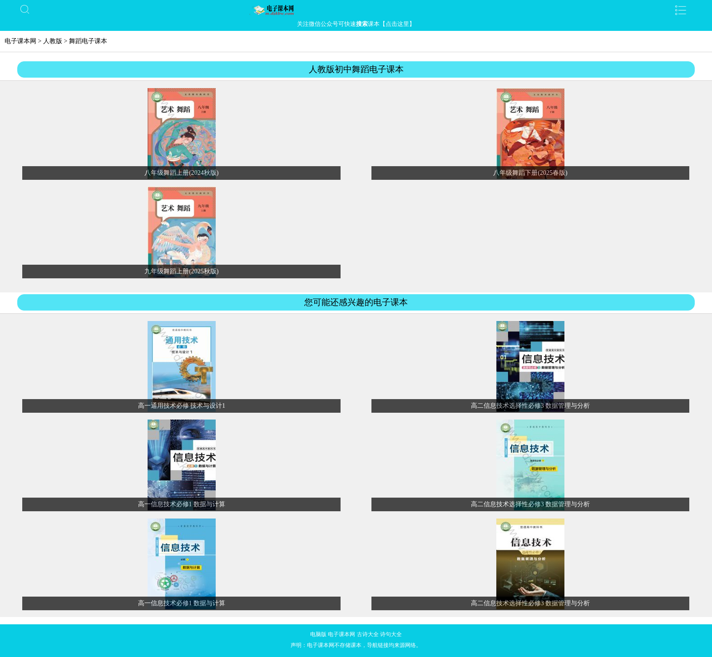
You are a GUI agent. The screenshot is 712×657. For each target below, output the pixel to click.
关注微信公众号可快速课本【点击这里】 (356, 23)
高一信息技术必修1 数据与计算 (182, 504)
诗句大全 (391, 634)
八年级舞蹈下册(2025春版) (530, 172)
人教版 (52, 41)
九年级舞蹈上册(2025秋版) (181, 271)
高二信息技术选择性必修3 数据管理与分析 (530, 405)
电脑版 (318, 634)
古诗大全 (368, 634)
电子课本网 (20, 41)
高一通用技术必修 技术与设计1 (182, 405)
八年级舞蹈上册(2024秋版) (181, 172)
